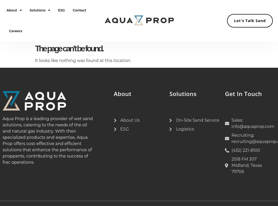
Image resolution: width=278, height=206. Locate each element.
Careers (15, 31)
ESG (61, 10)
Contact (79, 10)
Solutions (40, 10)
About (14, 10)
